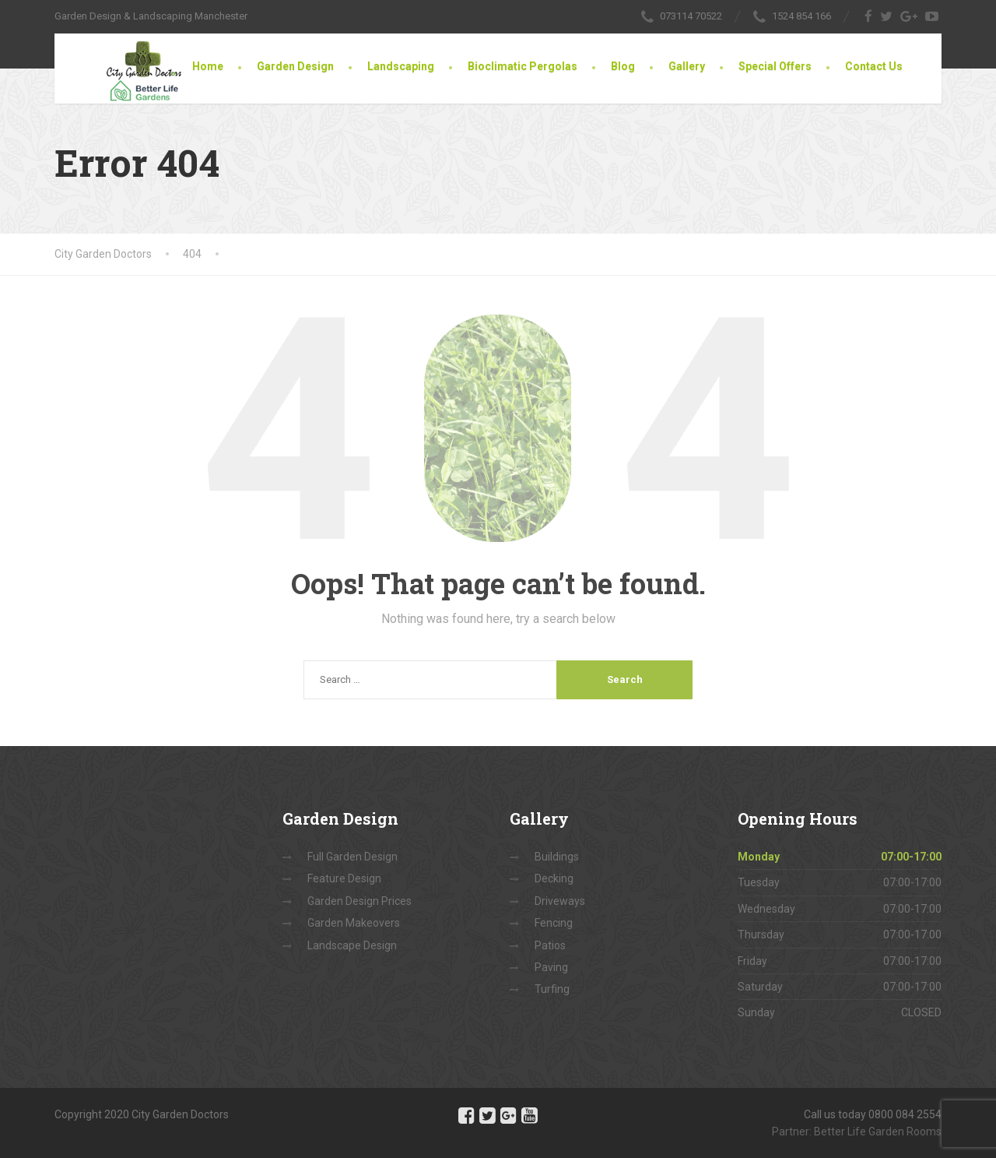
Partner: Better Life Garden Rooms (857, 1131)
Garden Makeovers (353, 923)
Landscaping (400, 66)
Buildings (557, 856)
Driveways (560, 901)
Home (207, 66)
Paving (551, 967)
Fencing (554, 923)
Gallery (686, 66)
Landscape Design (352, 945)
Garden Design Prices (359, 901)
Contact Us (874, 66)
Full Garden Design (352, 856)
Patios (550, 945)
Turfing (552, 989)
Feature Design (344, 878)
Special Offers (775, 66)
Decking (554, 878)
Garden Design (295, 66)
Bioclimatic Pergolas (522, 66)
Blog (623, 66)
